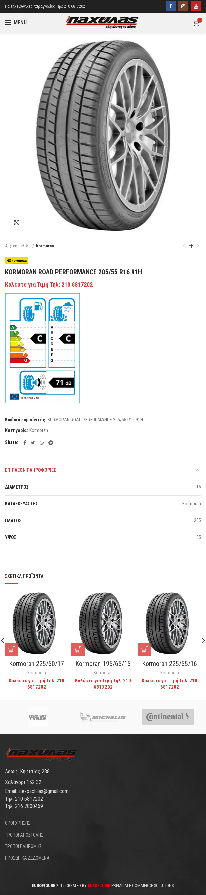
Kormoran (45, 245)
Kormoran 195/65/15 (103, 664)
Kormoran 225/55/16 (169, 664)
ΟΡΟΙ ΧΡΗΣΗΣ (17, 823)
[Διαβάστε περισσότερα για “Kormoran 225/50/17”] (11, 649)
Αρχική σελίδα (18, 245)
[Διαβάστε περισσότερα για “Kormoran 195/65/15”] (78, 649)
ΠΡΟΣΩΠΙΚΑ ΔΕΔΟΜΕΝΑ (27, 858)
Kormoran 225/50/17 (36, 664)
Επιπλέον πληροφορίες (30, 470)
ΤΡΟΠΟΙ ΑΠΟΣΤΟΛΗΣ (24, 835)
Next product (198, 246)
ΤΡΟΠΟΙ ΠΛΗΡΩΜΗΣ (23, 846)
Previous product (184, 246)
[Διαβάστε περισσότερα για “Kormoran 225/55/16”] (144, 649)
